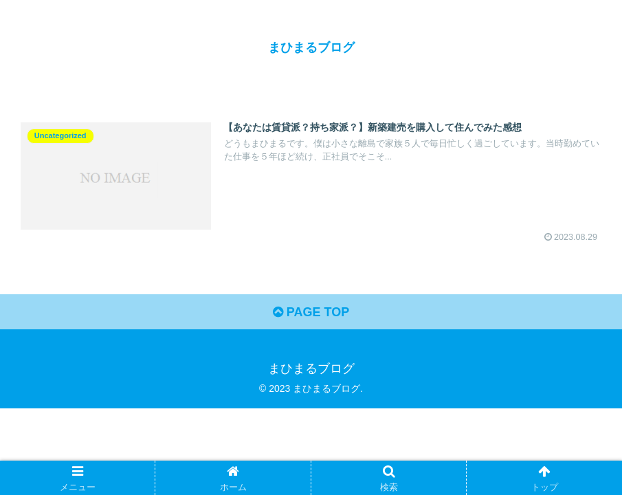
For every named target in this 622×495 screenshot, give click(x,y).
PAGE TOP (311, 312)
